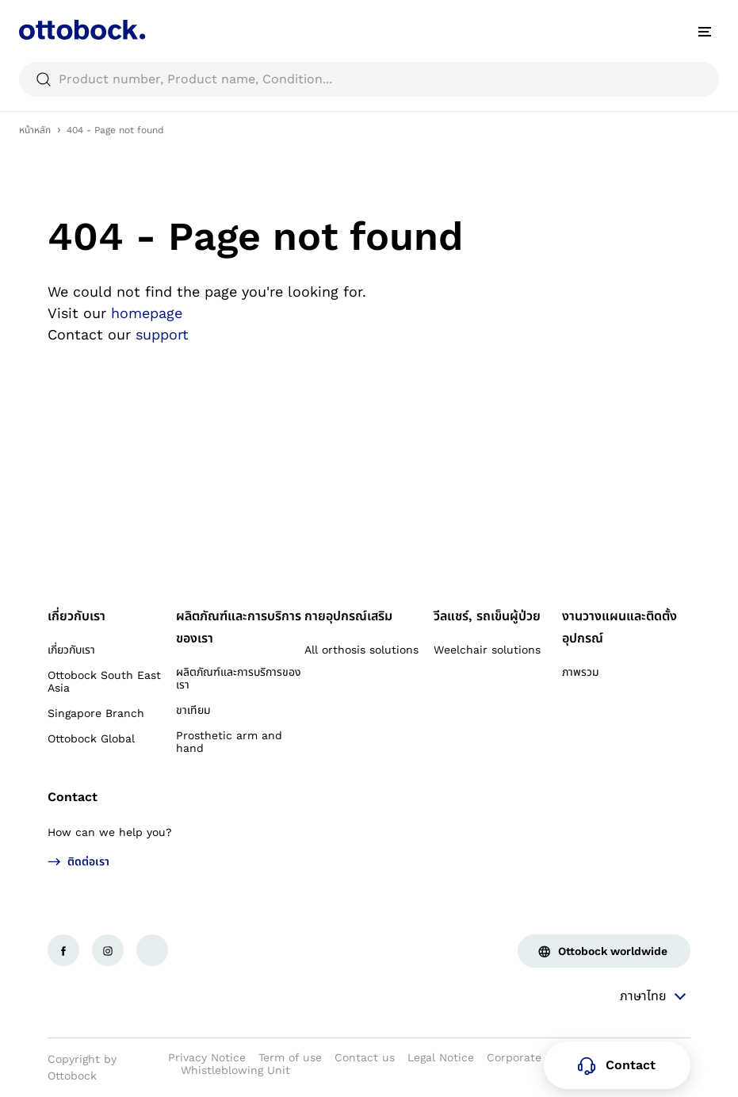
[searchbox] (369, 79)
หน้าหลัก (35, 130)
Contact (73, 796)
